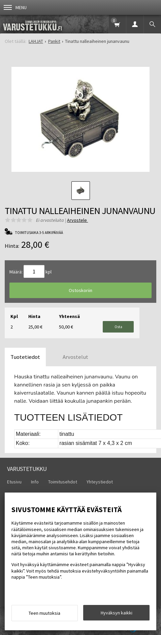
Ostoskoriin (80, 290)
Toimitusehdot (62, 482)
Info (35, 482)
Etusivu (14, 482)
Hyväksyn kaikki (116, 613)
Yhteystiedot (100, 482)
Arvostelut (75, 357)
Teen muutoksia (44, 613)
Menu (15, 7)
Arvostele (77, 220)
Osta (118, 326)
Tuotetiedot (25, 357)
